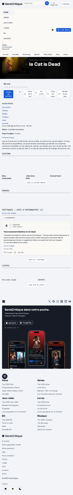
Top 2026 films (7, 384)
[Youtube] (70, 302)
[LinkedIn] (66, 302)
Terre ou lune (7, 423)
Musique (42, 416)
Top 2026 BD (7, 420)
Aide (3, 452)
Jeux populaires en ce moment (14, 412)
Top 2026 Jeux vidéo (10, 402)
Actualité (5, 394)
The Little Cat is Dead (46, 60)
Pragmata (5, 409)
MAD (4, 426)
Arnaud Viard (55, 176)
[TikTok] (61, 302)
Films (5, 380)
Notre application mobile (11, 445)
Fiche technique (8, 138)
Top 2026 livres (43, 402)
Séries (40, 380)
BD (3, 416)
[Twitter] (49, 302)
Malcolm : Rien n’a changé (47, 391)
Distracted (41, 426)
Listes (5, 265)
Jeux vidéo (8, 398)
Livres (40, 398)
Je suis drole (42, 409)
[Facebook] (53, 302)
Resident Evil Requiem (10, 405)
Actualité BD (7, 429)
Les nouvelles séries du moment (49, 394)
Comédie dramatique (32, 60)
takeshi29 (16, 225)
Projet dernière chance (11, 388)
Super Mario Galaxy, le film (12, 391)
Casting (6, 153)
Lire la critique (9, 246)
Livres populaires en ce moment (49, 412)
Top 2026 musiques (44, 420)
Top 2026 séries (43, 384)
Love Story (41, 388)
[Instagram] (57, 302)
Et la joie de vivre (43, 405)
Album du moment (44, 429)
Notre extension (8, 448)
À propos (5, 441)
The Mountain (42, 423)
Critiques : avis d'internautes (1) (22, 209)
